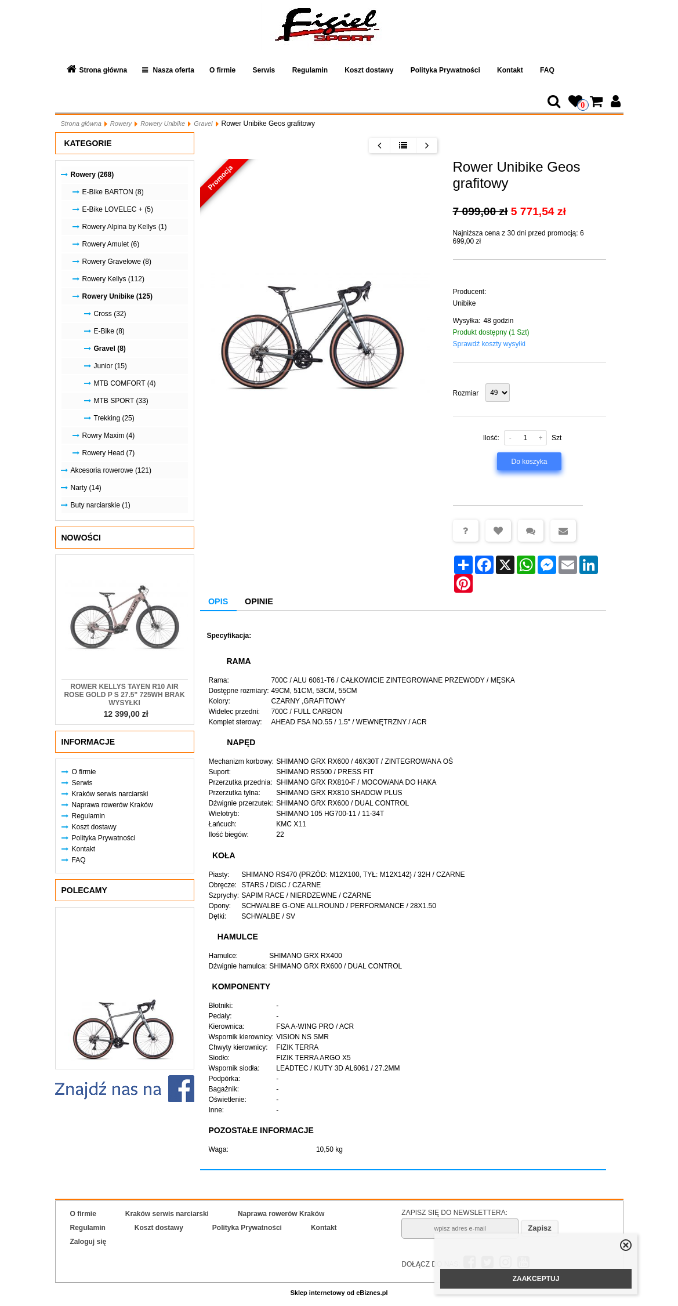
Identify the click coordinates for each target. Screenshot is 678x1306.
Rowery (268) (92, 174)
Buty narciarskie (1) (100, 505)
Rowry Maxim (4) (108, 435)
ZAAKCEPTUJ (536, 1279)
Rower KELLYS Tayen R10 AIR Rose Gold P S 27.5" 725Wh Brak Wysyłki (124, 695)
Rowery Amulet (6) (111, 244)
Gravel (203, 123)
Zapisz (539, 1228)
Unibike (464, 303)
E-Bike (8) (109, 331)
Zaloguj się (88, 1242)
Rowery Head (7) (108, 453)
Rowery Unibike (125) (117, 296)
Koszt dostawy (369, 70)
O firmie (222, 70)
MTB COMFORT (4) (125, 383)
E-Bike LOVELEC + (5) (117, 209)
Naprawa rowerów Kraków (112, 805)
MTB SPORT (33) (121, 401)
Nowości (81, 537)
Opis (218, 601)
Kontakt (510, 70)
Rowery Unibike (162, 123)
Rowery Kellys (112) (113, 279)
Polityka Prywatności (445, 70)
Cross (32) (110, 314)
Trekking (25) (114, 418)
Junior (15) (110, 366)
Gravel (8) (110, 348)
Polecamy (84, 890)
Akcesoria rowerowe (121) (111, 470)
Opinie (259, 601)
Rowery (121, 123)
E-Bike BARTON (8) (113, 192)
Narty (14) (86, 488)
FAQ (547, 70)
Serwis (264, 70)
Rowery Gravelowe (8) (116, 261)
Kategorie (88, 143)
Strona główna (103, 70)
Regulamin (310, 70)
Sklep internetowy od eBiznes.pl (338, 1292)
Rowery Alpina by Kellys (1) (124, 227)
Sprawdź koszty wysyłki (489, 344)
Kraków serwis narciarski (110, 794)
